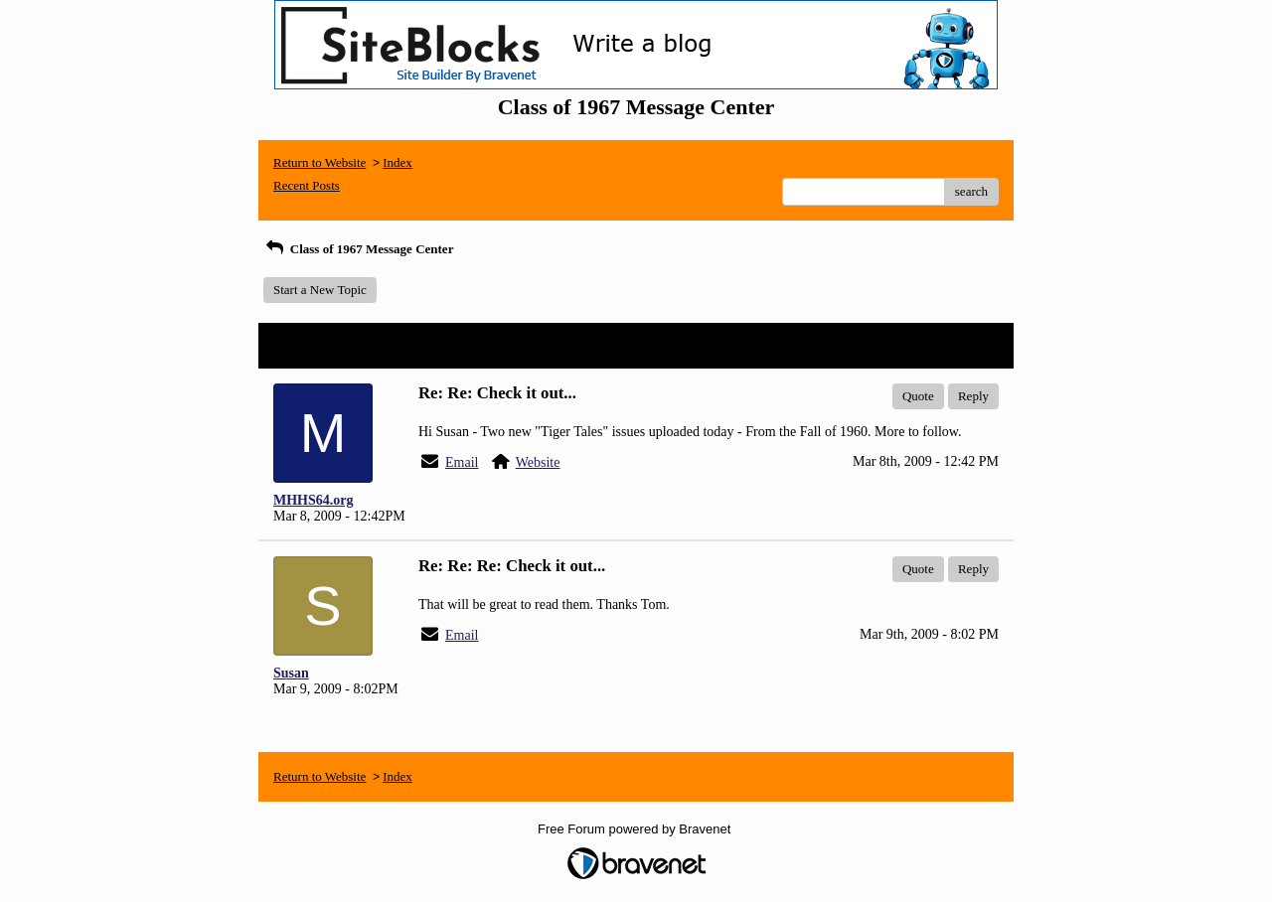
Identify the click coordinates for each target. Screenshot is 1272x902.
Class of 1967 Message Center (358, 248)
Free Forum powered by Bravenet (636, 829)
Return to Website (319, 162)
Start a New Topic (320, 289)
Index (397, 162)
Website (538, 462)
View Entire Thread (944, 345)
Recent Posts (306, 185)
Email (461, 462)
